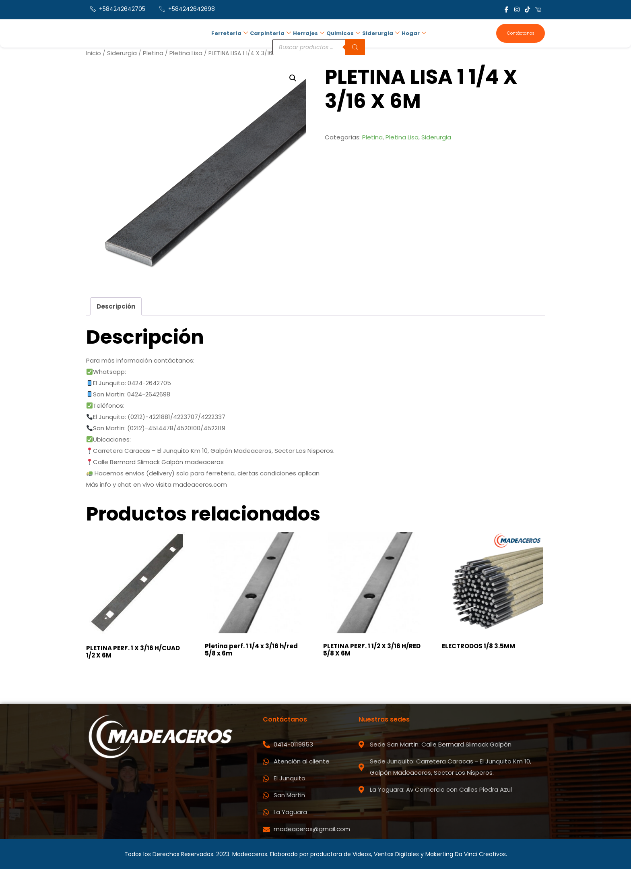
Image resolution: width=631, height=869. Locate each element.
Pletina (153, 53)
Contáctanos (520, 33)
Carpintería (270, 32)
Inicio (93, 53)
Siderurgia (379, 32)
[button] (293, 78)
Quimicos (342, 32)
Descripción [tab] (116, 306)
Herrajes (308, 32)
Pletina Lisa (185, 53)
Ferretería (230, 32)
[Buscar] (354, 45)
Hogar (412, 32)
